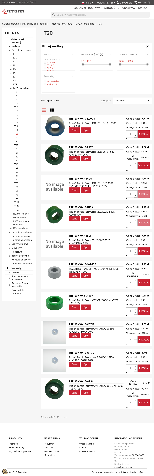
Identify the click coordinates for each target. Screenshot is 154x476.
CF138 (51, 68)
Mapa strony (50, 455)
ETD (15, 61)
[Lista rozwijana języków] (88, 3)
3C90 (51, 62)
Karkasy (16, 46)
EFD (15, 57)
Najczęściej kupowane (20, 451)
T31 (16, 152)
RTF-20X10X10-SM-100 (82, 264)
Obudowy (17, 247)
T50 (16, 171)
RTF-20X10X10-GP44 (81, 381)
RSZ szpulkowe (20, 228)
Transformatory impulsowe (20, 278)
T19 (16, 130)
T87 (16, 198)
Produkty (16, 268)
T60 (16, 187)
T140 (16, 210)
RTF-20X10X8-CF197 (81, 295)
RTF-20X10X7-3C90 (80, 178)
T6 (15, 92)
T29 (16, 145)
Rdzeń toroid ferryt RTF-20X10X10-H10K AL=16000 (92, 213)
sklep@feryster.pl (123, 467)
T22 (16, 137)
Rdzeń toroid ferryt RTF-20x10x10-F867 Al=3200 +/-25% (91, 153)
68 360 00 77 (29, 2)
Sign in (82, 447)
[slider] (83, 64)
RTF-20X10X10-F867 (81, 147)
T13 (16, 114)
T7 (15, 95)
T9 (15, 99)
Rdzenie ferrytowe (21, 50)
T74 (16, 194)
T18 (16, 126)
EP (14, 80)
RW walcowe (19, 217)
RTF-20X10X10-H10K (81, 207)
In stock (52, 84)
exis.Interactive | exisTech (130, 472)
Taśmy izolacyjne (20, 255)
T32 (16, 156)
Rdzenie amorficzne (22, 240)
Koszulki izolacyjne (21, 259)
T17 (16, 111)
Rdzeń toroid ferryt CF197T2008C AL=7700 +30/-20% (94, 302)
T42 (16, 168)
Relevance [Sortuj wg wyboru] (132, 100)
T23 (16, 141)
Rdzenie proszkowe (22, 232)
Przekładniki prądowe (18, 291)
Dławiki (15, 272)
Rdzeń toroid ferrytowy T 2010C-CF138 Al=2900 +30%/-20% (91, 359)
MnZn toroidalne (21, 88)
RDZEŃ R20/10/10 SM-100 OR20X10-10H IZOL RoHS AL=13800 (93, 270)
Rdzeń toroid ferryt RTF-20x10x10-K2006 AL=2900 (92, 125)
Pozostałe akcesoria (22, 263)
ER (14, 76)
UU (14, 65)
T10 (16, 103)
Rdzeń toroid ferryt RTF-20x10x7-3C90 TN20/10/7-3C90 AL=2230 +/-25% (91, 185)
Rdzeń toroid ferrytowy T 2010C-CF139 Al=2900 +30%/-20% (91, 330)
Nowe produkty (16, 447)
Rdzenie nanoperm (21, 236)
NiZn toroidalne (21, 213)
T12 (16, 107)
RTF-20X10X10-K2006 (82, 118)
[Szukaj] (100, 15)
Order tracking (86, 443)
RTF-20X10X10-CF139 (81, 324)
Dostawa (94, 8)
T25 (16, 149)
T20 (16, 133)
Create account (87, 451)
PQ (14, 73)
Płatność (109, 8)
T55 (16, 179)
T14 (16, 118)
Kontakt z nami (51, 451)
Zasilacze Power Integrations (20, 285)
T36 (16, 160)
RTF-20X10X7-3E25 (80, 235)
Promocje (13, 443)
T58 (16, 183)
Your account (88, 438)
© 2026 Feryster (18, 472)
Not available (54, 81)
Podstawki (17, 251)
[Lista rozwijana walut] (111, 3)
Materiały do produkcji (18, 41)
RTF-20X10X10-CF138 (81, 352)
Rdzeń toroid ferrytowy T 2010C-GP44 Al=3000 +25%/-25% (96, 387)
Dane (74, 130)
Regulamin (79, 8)
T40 (16, 164)
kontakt (143, 8)
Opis (86, 130)
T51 (16, 175)
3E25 (50, 65)
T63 (16, 190)
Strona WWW (126, 8)
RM (14, 69)
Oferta (12, 33)
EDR (15, 84)
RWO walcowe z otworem (21, 223)
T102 (16, 202)
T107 (16, 206)
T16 (16, 122)
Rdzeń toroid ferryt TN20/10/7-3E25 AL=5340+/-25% (89, 242)
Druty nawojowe (20, 243)
